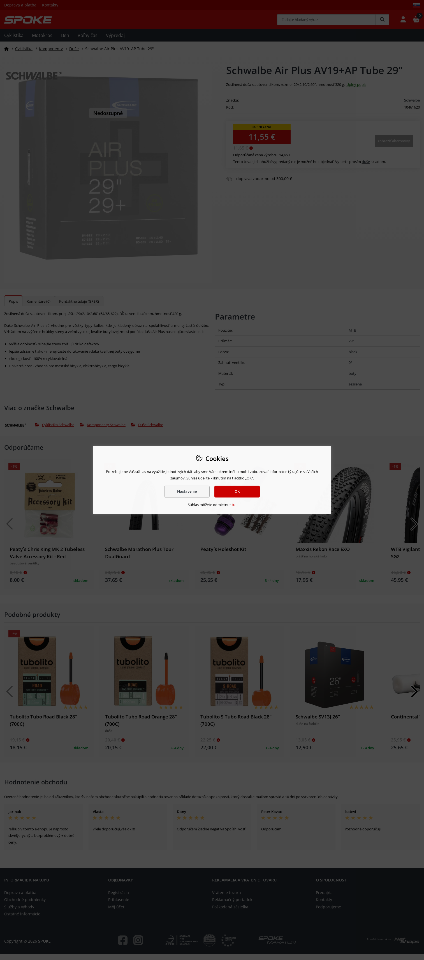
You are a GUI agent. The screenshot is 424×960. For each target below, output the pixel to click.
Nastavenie (187, 491)
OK (237, 491)
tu (233, 504)
